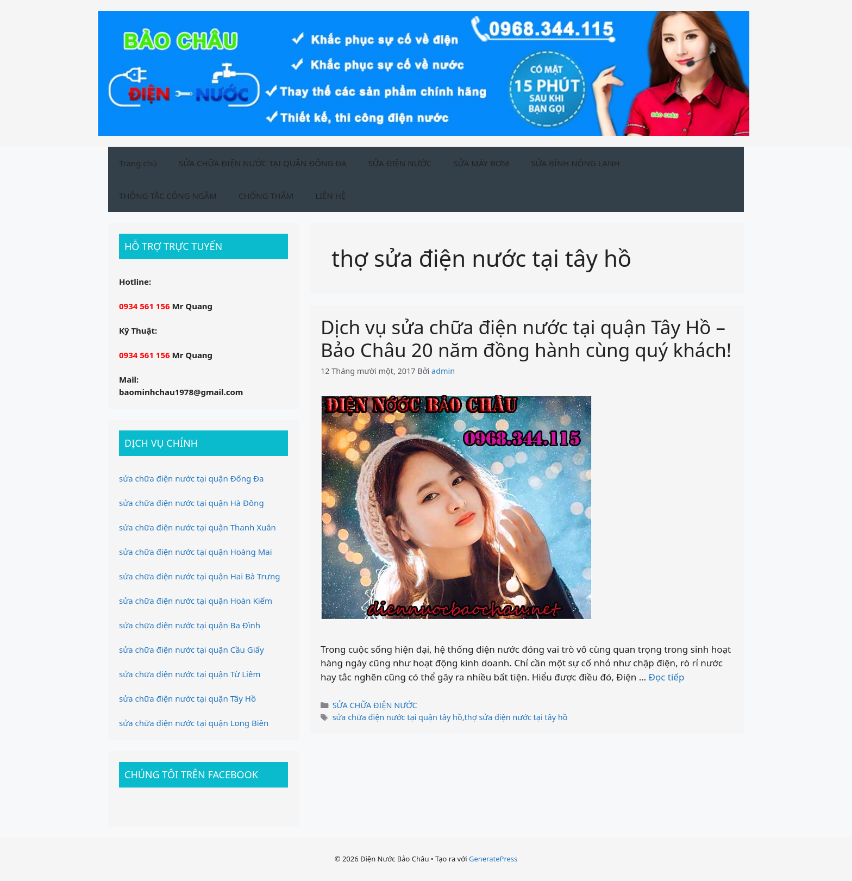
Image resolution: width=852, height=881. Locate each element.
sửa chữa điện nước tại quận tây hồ (397, 717)
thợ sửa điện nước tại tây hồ (516, 717)
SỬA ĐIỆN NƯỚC (400, 163)
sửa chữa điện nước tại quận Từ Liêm (189, 673)
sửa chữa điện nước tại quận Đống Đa (191, 478)
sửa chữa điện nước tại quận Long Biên (193, 722)
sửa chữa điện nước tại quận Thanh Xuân (197, 527)
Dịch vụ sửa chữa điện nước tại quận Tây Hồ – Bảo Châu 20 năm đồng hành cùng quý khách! (526, 338)
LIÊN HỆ (330, 195)
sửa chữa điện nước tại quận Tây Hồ (187, 698)
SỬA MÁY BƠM (481, 163)
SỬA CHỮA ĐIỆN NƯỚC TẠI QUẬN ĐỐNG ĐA (262, 163)
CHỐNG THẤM (266, 195)
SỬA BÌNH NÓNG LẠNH (575, 163)
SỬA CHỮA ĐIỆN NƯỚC (375, 705)
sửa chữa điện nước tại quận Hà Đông (191, 502)
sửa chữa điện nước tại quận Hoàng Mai (195, 551)
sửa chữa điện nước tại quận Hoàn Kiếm (195, 600)
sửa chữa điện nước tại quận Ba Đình (189, 625)
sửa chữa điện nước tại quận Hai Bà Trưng (199, 576)
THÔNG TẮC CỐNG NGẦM (168, 195)
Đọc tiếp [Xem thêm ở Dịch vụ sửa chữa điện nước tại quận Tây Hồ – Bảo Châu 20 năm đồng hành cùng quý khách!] (667, 677)
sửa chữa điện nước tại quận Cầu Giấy (191, 649)
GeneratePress (493, 859)
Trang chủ (138, 163)
